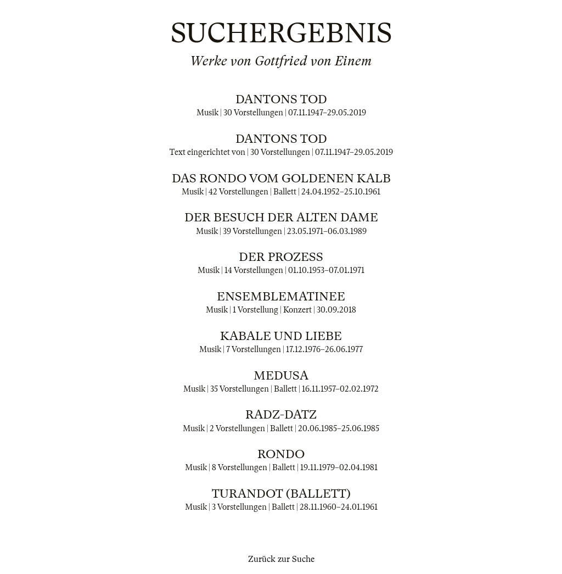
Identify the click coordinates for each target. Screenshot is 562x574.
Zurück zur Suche (281, 559)
